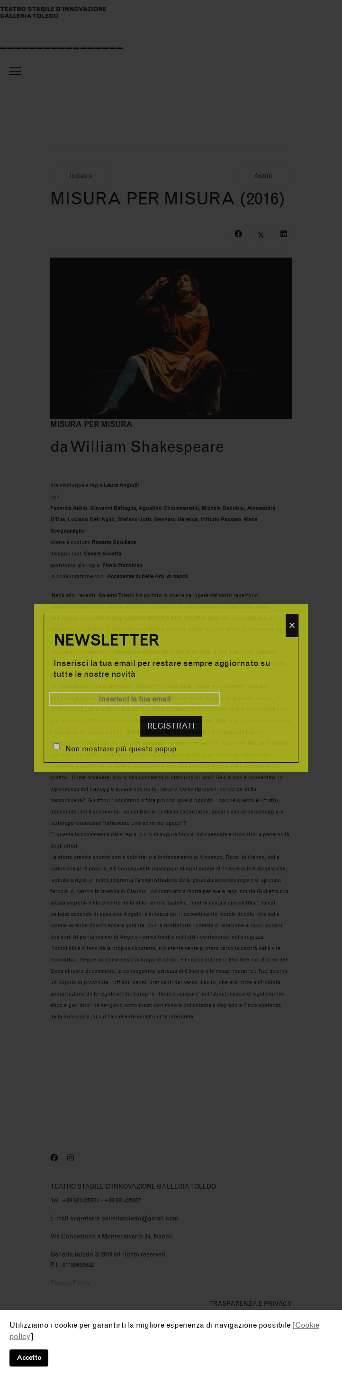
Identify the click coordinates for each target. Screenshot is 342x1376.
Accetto (29, 1358)
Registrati (171, 725)
